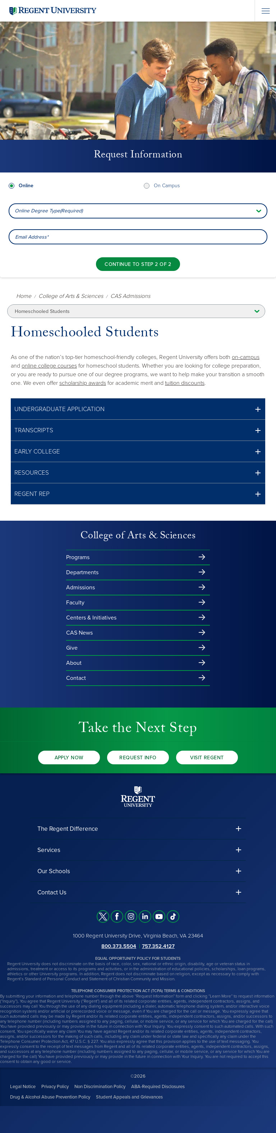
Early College (37, 451)
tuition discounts (184, 383)
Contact (76, 678)
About (74, 663)
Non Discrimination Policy (99, 1087)
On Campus (167, 186)
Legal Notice (23, 1087)
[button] (138, 409)
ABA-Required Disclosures (158, 1087)
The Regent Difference (67, 829)
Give (72, 647)
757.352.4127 (158, 946)
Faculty (75, 602)
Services (48, 850)
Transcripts (33, 430)
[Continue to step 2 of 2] (138, 264)
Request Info (137, 758)
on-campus (245, 357)
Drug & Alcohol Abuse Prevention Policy (50, 1097)
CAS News (79, 632)
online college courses (49, 365)
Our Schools (53, 871)
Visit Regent (207, 758)
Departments (82, 572)
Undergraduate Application (59, 409)
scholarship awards (82, 383)
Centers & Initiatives (91, 617)
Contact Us (51, 892)
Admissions (80, 587)
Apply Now (69, 758)
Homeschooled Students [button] (42, 311)
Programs (77, 557)
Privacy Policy (55, 1087)
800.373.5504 (118, 946)
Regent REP (32, 494)
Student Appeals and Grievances (129, 1097)
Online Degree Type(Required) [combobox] (49, 211)
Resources (31, 473)
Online (26, 186)
